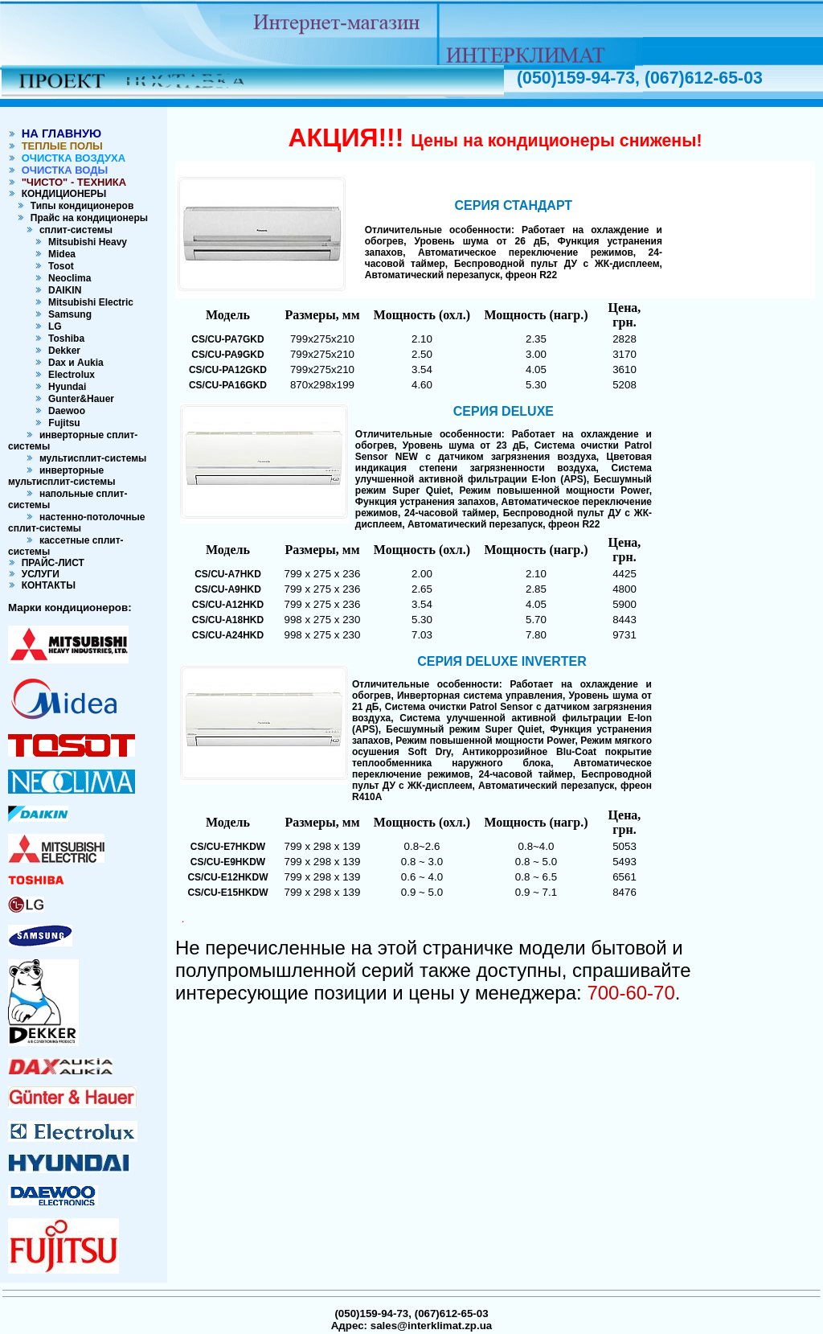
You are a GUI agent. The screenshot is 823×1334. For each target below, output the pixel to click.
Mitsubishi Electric (88, 302)
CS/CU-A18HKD (228, 620)
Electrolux (69, 374)
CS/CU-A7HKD (227, 574)
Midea (59, 254)
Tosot (58, 266)
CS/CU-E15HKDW (227, 892)
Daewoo (64, 411)
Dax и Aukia (73, 362)
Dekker (61, 350)
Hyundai (64, 386)
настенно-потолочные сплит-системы (76, 522)
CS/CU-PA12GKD (228, 370)
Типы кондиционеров (79, 205)
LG (52, 326)
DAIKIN (62, 290)
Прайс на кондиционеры (86, 218)
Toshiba (63, 338)
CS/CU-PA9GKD (227, 354)
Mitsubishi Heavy (85, 242)
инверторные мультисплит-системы (61, 476)
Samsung (67, 314)
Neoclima (67, 278)
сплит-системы (73, 230)
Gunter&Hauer (78, 398)
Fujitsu (63, 423)
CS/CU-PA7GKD (227, 339)
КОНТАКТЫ (46, 585)
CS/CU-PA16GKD (228, 385)
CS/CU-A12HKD (228, 604)
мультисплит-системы (90, 458)
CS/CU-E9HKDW (227, 862)
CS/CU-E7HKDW (227, 846)
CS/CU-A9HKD (227, 589)
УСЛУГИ (37, 574)
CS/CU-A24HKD (228, 635)
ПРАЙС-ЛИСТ (50, 562)
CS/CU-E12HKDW (227, 877)
